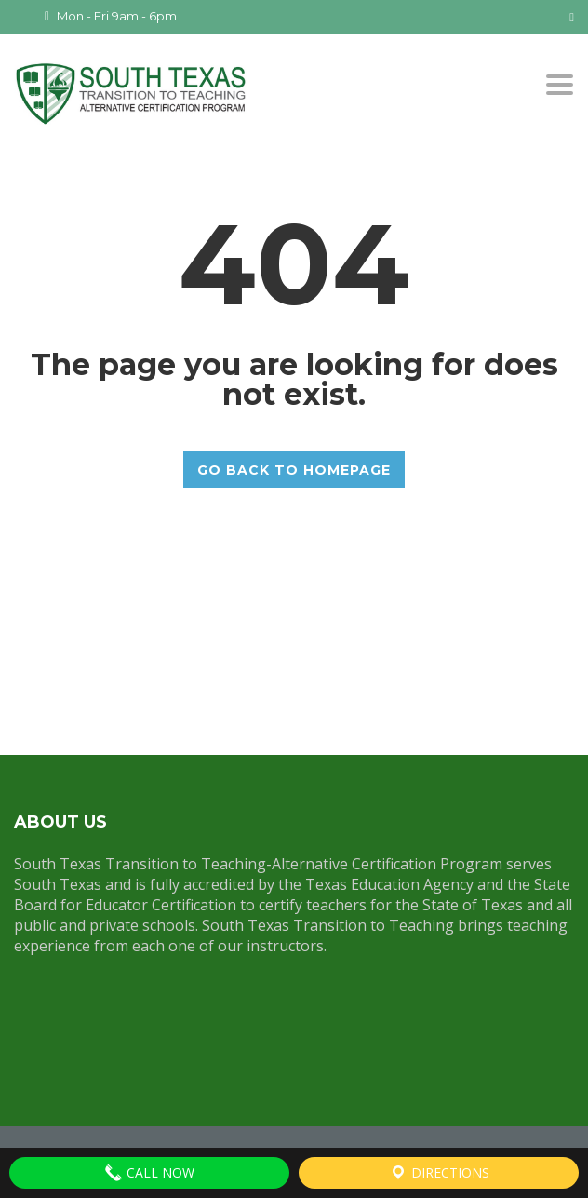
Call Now (149, 1173)
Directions (439, 1173)
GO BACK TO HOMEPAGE (294, 469)
